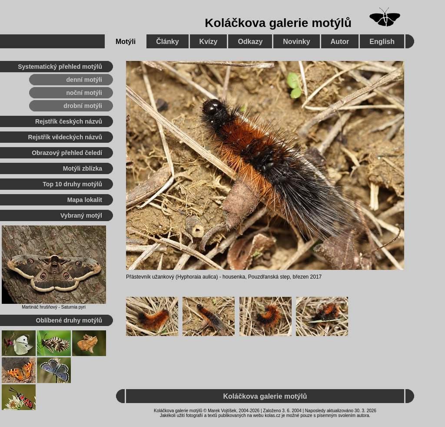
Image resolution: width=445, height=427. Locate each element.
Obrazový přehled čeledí (67, 152)
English (382, 41)
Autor (340, 41)
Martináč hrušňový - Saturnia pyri (54, 307)
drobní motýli (82, 105)
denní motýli (84, 79)
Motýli (126, 41)
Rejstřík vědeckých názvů (65, 137)
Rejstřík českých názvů (68, 121)
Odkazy (250, 41)
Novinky (296, 41)
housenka (233, 277)
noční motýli (84, 92)
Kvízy (208, 41)
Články (167, 41)
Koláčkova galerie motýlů (278, 23)
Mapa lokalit (84, 199)
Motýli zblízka (82, 168)
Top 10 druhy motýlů (72, 184)
